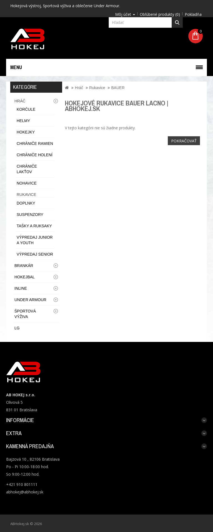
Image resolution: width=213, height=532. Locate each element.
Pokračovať (184, 140)
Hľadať (177, 22)
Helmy (23, 120)
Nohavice (27, 183)
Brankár (23, 265)
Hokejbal (24, 277)
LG (17, 328)
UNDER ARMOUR (30, 299)
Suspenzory (30, 214)
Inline (20, 288)
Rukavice (26, 194)
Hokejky (26, 132)
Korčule (26, 109)
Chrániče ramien (35, 143)
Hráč (20, 101)
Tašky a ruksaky (34, 226)
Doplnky (26, 203)
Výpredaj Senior (35, 254)
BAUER (118, 87)
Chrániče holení (34, 155)
